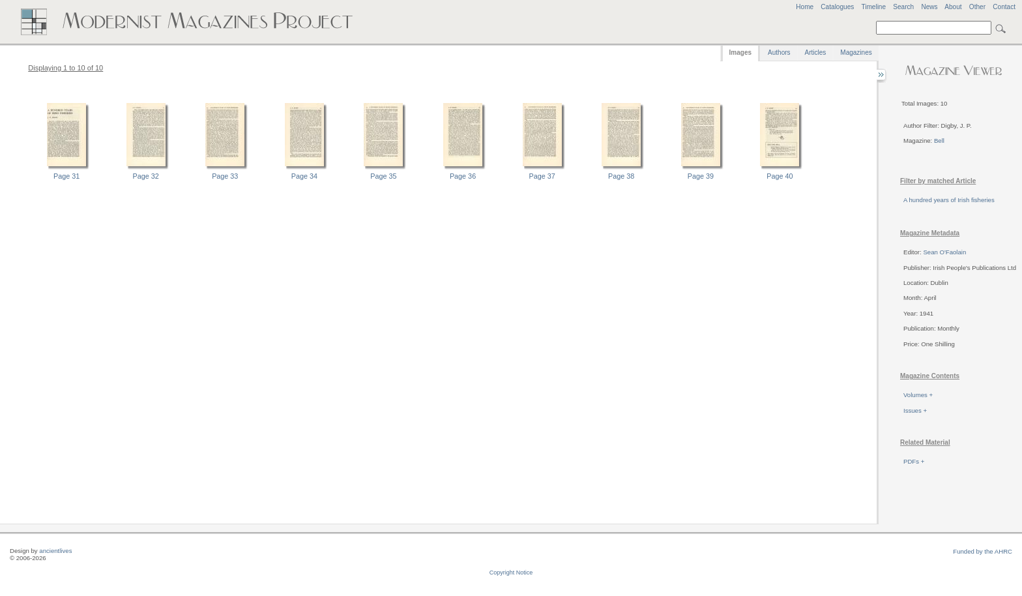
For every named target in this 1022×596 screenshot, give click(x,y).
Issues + (915, 410)
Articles (815, 52)
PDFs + (913, 461)
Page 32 (146, 176)
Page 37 (542, 176)
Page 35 (383, 176)
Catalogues (837, 6)
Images (740, 52)
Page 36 (463, 176)
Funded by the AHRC (982, 551)
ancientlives (55, 550)
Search (903, 6)
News (929, 6)
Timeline (873, 6)
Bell (939, 140)
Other (977, 6)
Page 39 (701, 176)
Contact (1004, 6)
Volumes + (918, 394)
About (952, 6)
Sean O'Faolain (944, 252)
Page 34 (304, 176)
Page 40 (779, 176)
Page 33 (225, 176)
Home (804, 6)
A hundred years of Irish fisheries (949, 199)
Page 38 (621, 176)
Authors (779, 52)
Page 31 (66, 176)
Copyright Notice (511, 572)
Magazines (855, 52)
